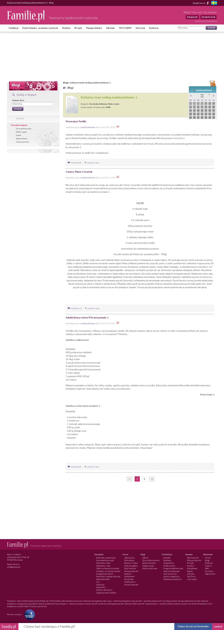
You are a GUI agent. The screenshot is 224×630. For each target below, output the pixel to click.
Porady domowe (131, 584)
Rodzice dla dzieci (104, 590)
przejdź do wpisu (93, 163)
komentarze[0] (76, 163)
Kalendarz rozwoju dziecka (108, 576)
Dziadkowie (129, 576)
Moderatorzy (169, 566)
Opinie (18, 135)
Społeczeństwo (21, 138)
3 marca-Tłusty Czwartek (79, 171)
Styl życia (140, 28)
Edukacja (100, 584)
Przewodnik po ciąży (105, 560)
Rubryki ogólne (131, 566)
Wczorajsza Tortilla (76, 121)
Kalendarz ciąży (103, 563)
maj (202, 96)
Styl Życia (191, 576)
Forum (208, 558)
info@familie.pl (13, 567)
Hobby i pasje (21, 132)
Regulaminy (168, 563)
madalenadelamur (204, 90)
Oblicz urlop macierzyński (107, 568)
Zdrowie (110, 28)
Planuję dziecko (94, 28)
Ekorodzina (129, 560)
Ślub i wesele (130, 568)
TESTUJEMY (125, 28)
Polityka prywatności (172, 579)
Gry (98, 582)
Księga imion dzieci (104, 574)
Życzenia (209, 571)
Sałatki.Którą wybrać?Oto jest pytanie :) (87, 317)
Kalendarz (101, 587)
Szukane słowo (18, 100)
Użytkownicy (130, 582)
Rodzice (66, 28)
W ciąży (78, 28)
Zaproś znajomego (171, 571)
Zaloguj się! (192, 17)
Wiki (207, 568)
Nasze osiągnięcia (171, 576)
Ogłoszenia (129, 558)
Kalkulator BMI (103, 579)
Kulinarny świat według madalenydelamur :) (109, 97)
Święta (190, 571)
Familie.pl (13, 28)
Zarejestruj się (208, 17)
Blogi (65, 82)
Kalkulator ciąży (103, 566)
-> (152, 479)
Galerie (208, 566)
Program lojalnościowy (173, 568)
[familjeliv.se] (214, 3)
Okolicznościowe (22, 142)
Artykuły (209, 563)
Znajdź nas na (201, 3)
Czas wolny (192, 579)
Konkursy (154, 28)
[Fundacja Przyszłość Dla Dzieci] (29, 614)
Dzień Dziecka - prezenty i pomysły (40, 28)
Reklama (167, 560)
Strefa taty (129, 579)
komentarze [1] (76, 308)
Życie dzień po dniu (23, 128)
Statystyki (20, 118)
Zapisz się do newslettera (206, 21)
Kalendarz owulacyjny (106, 558)
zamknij (218, 626)
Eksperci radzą (131, 563)
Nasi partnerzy (170, 574)
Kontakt (166, 558)
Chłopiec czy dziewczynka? (108, 571)
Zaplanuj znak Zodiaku (106, 593)
